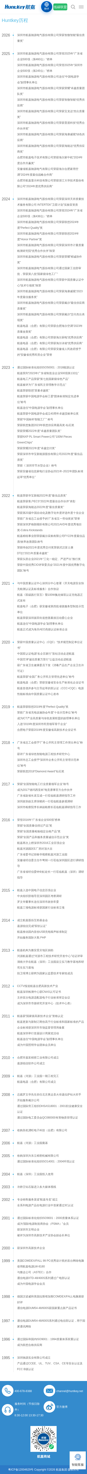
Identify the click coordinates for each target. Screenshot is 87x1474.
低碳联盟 (60, 7)
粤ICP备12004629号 (20, 1469)
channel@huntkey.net (69, 1391)
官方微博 (62, 1406)
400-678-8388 (23, 1391)
